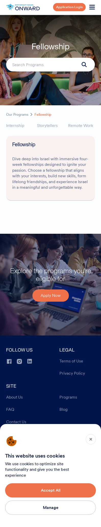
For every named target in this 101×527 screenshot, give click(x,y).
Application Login (69, 7)
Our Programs (17, 114)
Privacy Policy (72, 373)
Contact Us (16, 422)
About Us (14, 397)
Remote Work (80, 125)
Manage (50, 507)
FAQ (10, 409)
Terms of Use (71, 361)
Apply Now (51, 295)
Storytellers (47, 125)
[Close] (91, 439)
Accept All (50, 490)
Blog (63, 409)
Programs (68, 397)
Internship (15, 125)
